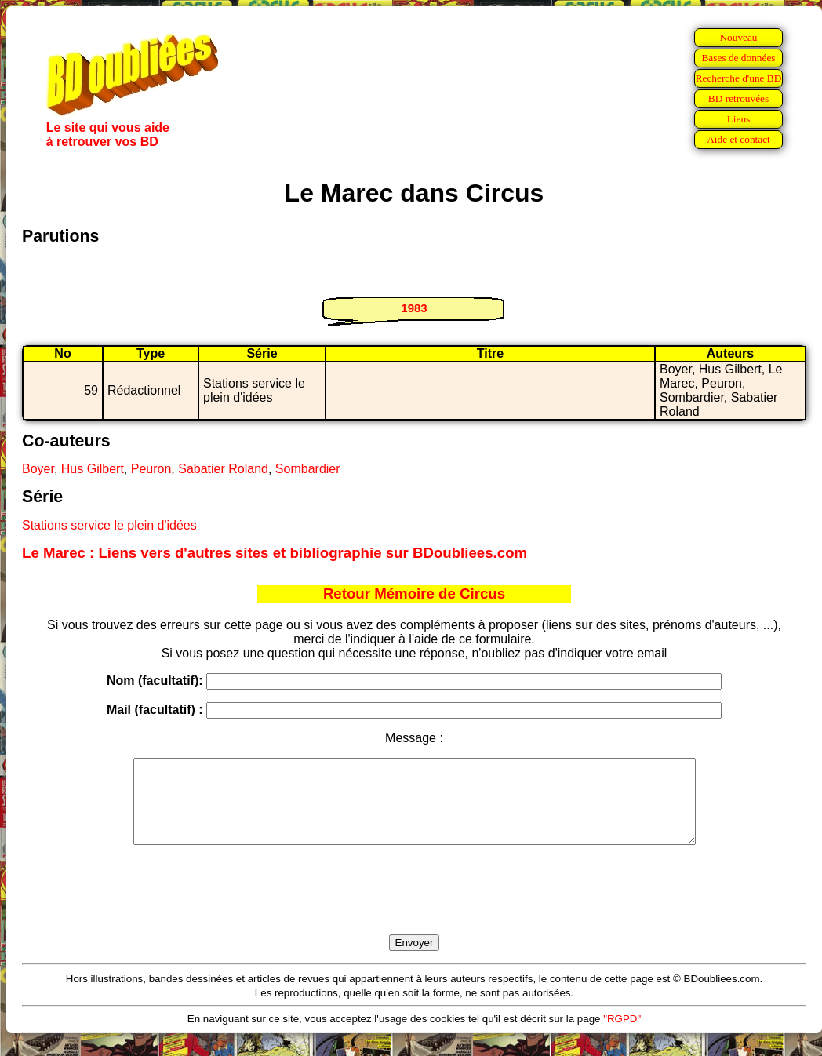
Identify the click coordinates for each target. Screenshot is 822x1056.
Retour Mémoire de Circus (414, 593)
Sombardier (307, 468)
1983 (414, 308)
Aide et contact (738, 139)
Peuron (151, 468)
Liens (739, 119)
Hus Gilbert (92, 468)
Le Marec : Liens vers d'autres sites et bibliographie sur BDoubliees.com (274, 552)
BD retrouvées (738, 98)
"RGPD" (622, 1035)
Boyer (38, 468)
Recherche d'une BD (739, 78)
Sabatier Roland (223, 468)
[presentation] (414, 907)
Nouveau (738, 37)
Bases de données (738, 58)
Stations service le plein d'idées (109, 525)
